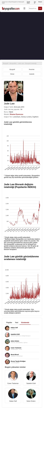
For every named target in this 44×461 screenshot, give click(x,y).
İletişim (40, 1)
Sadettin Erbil (31, 383)
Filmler (12, 74)
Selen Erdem (31, 401)
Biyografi (12, 69)
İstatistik (31, 74)
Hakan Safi (13, 401)
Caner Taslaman (13, 383)
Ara (40, 8)
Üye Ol (35, 2)
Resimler (32, 69)
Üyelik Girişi (28, 2)
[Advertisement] (22, 36)
